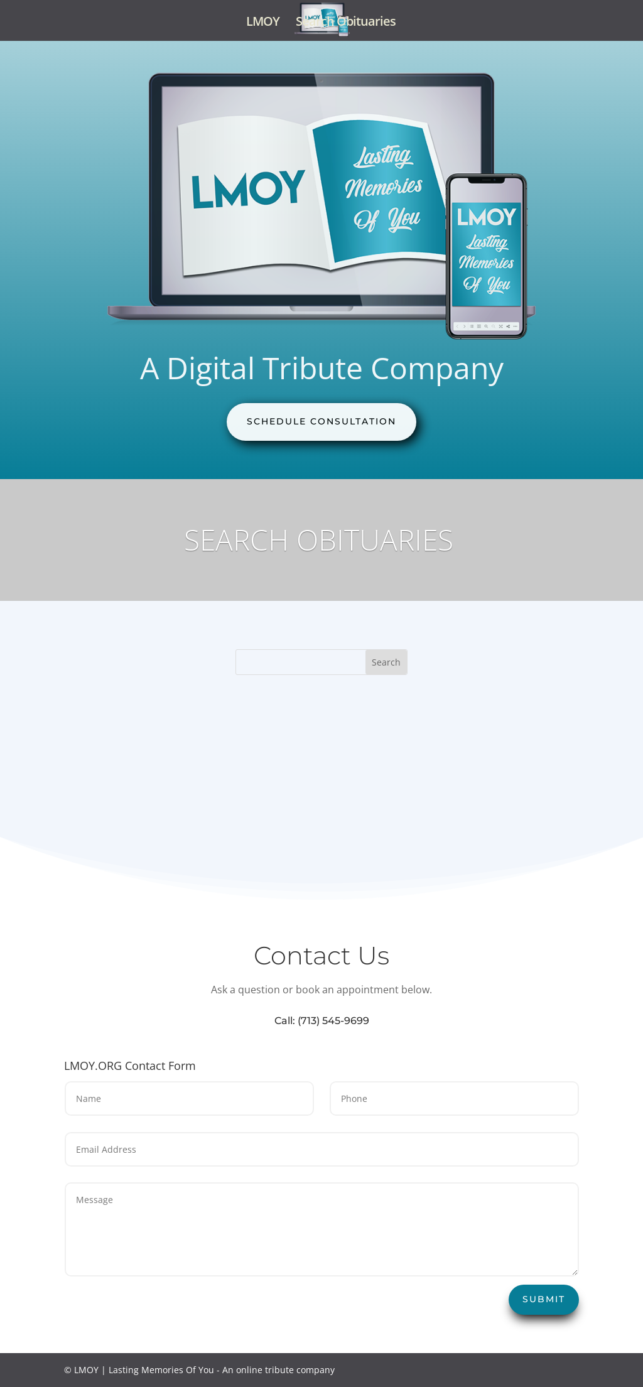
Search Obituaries (346, 23)
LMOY (262, 23)
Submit (543, 1299)
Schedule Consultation (321, 421)
